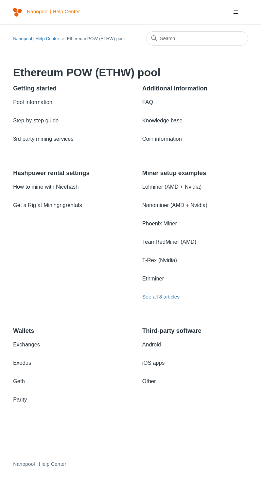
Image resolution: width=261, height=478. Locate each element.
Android (151, 344)
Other (149, 381)
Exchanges (26, 344)
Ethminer (153, 278)
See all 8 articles (161, 297)
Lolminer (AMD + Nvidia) (172, 187)
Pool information (32, 102)
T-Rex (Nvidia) (159, 260)
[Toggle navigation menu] (236, 12)
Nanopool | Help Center (36, 38)
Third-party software (172, 330)
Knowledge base (162, 120)
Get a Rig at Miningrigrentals (47, 205)
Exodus (22, 363)
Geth (19, 381)
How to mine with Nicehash (46, 187)
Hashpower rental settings (51, 173)
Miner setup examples (174, 173)
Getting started (34, 88)
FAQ (147, 102)
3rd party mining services (43, 139)
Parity (20, 400)
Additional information (175, 88)
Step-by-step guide (35, 120)
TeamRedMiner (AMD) (169, 242)
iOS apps (153, 363)
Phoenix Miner (159, 223)
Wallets (23, 330)
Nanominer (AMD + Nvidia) (175, 205)
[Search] (197, 38)
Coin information (162, 139)
